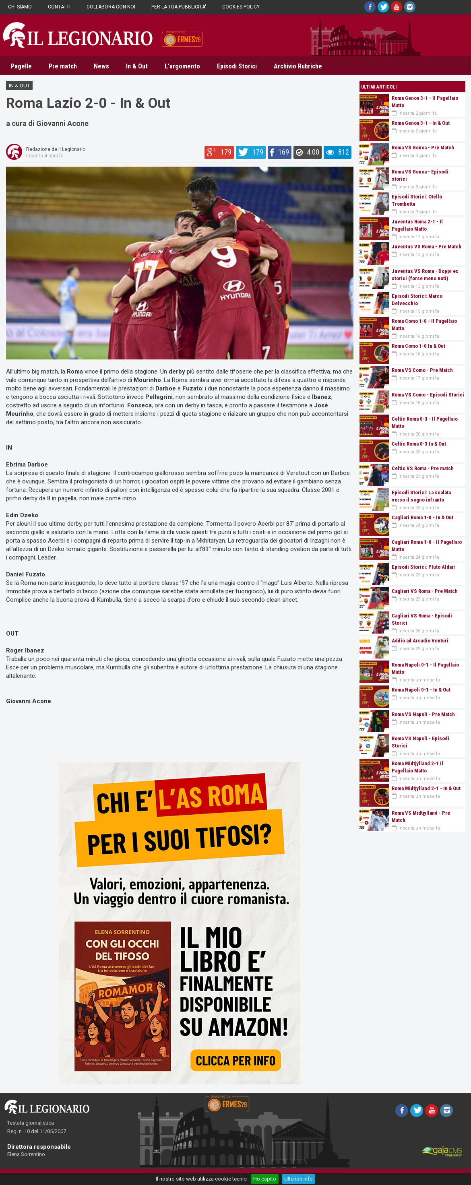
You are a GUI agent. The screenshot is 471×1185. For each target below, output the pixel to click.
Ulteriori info (298, 1179)
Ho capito (264, 1179)
